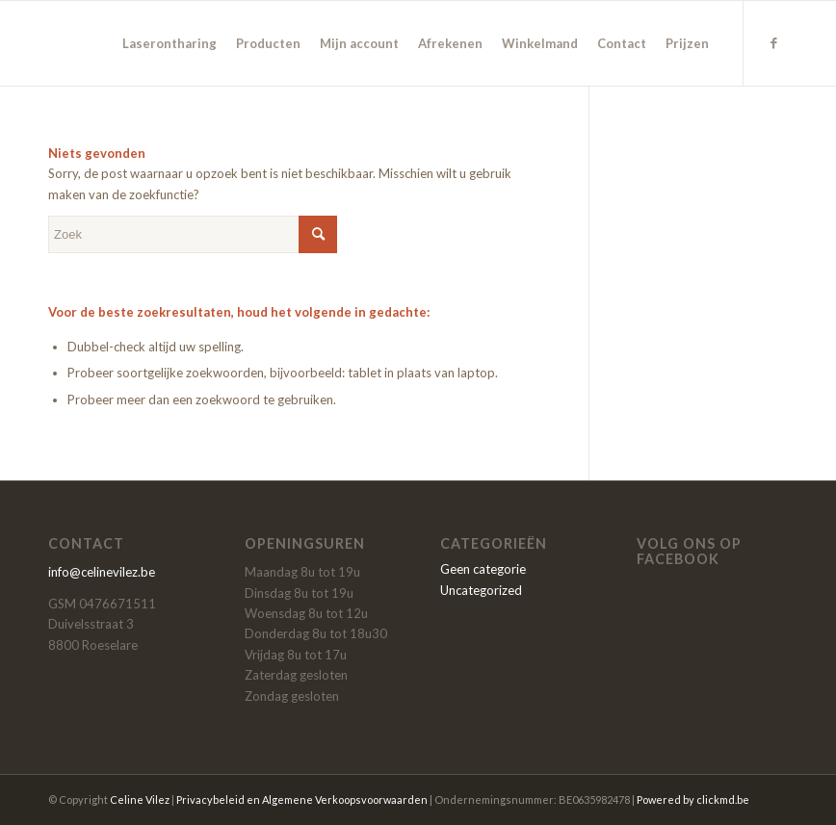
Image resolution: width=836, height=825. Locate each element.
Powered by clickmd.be (693, 799)
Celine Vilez (140, 799)
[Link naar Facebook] (773, 42)
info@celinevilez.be (101, 572)
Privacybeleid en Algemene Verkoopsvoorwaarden (302, 799)
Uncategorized (481, 590)
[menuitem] (169, 43)
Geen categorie (483, 569)
